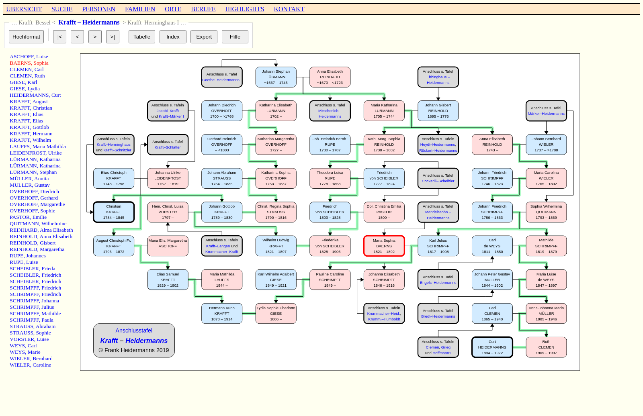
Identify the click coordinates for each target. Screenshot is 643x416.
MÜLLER (21, 178)
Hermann (43, 134)
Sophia (41, 63)
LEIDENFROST (27, 153)
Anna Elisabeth (55, 236)
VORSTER (22, 339)
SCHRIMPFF (24, 288)
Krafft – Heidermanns (89, 22)
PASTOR (20, 217)
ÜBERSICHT (24, 9)
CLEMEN (21, 69)
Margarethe (52, 204)
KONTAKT (289, 9)
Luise (42, 56)
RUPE (16, 256)
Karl (32, 82)
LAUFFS (20, 146)
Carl (39, 69)
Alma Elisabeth (56, 230)
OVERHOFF (23, 191)
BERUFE (203, 9)
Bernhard (43, 358)
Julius (47, 307)
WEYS (17, 346)
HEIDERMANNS (29, 95)
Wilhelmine (53, 223)
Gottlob (41, 127)
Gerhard (49, 198)
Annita (41, 178)
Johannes (36, 256)
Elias (38, 114)
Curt (56, 95)
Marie (34, 352)
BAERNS (20, 63)
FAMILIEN (140, 9)
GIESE (17, 82)
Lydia (34, 89)
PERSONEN (98, 9)
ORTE (173, 9)
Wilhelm (42, 140)
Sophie (47, 211)
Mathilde (51, 313)
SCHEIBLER (24, 268)
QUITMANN (24, 223)
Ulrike (55, 153)
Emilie (40, 217)
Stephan (48, 172)
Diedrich (49, 191)
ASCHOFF (21, 56)
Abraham (46, 326)
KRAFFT (20, 101)
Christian (42, 108)
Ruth (40, 76)
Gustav (42, 185)
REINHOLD (23, 236)
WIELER (20, 358)
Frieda (48, 268)
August (40, 101)
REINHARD (23, 230)
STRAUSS (21, 326)
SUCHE (61, 9)
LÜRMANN (23, 159)
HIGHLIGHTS (244, 9)
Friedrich (51, 275)
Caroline (42, 365)
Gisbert (47, 243)
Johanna (50, 301)
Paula (47, 320)
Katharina (50, 159)
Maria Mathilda (49, 146)
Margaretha (52, 249)
